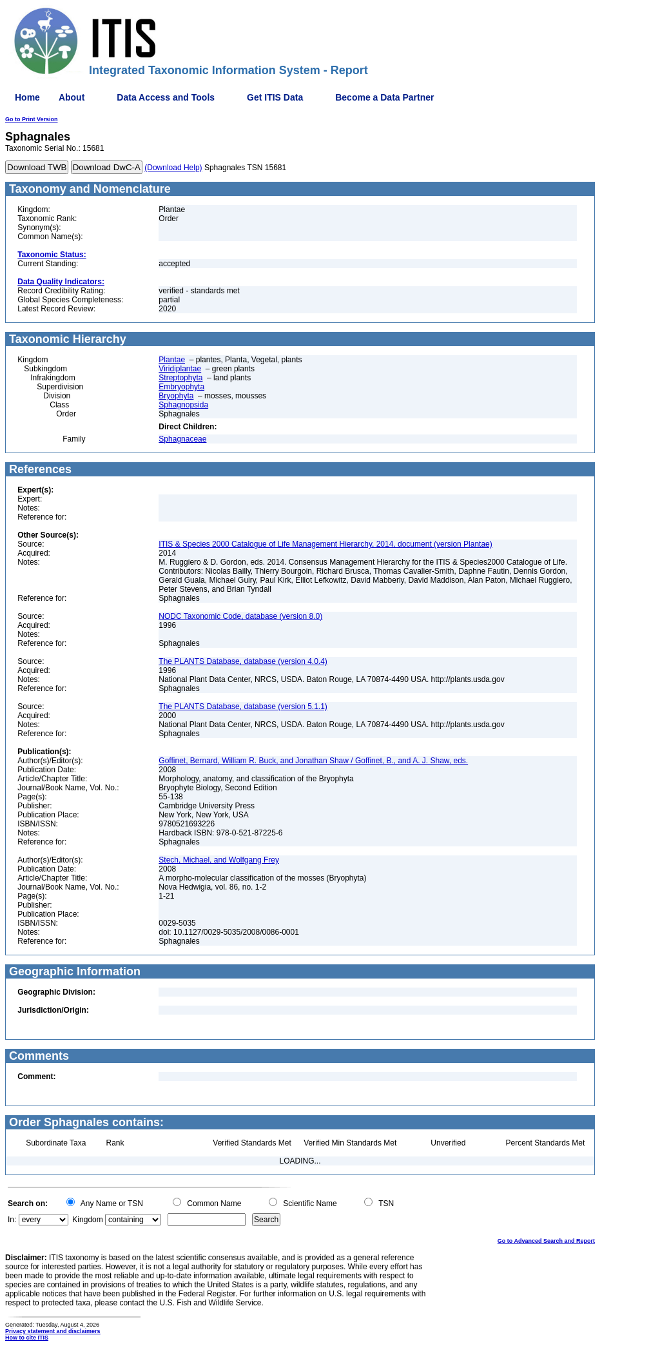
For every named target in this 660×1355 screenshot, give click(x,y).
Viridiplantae (180, 368)
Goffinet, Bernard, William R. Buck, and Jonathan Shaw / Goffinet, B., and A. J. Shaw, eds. (313, 760)
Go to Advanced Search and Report (546, 1241)
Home (27, 97)
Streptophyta (180, 377)
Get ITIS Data (275, 97)
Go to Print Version (31, 119)
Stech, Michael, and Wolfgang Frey (219, 859)
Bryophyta (176, 395)
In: (12, 1219)
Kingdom (87, 1219)
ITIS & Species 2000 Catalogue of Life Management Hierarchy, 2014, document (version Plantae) (325, 544)
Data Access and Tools (166, 97)
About (71, 97)
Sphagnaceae (182, 439)
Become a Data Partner (384, 97)
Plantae (172, 359)
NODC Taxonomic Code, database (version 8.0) (240, 616)
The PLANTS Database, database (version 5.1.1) (243, 706)
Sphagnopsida (183, 404)
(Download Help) (173, 167)
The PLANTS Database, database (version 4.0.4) (243, 661)
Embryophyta (181, 386)
